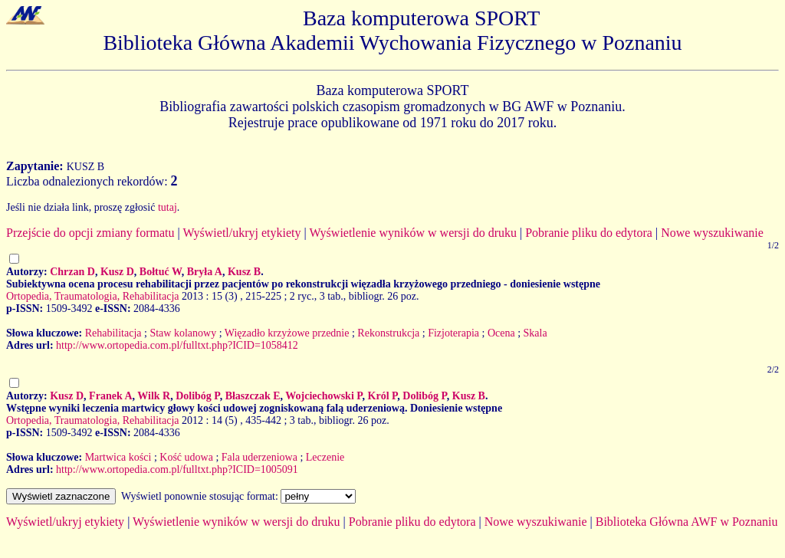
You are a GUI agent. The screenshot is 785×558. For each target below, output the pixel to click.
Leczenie (325, 457)
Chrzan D (72, 271)
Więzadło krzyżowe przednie (287, 333)
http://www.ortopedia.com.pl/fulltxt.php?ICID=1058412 (177, 345)
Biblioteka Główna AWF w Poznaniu (687, 521)
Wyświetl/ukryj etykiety (241, 232)
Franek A (110, 396)
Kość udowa (186, 457)
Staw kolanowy (182, 333)
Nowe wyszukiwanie (712, 232)
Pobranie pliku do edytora (588, 232)
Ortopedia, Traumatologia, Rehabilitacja (92, 296)
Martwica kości (118, 457)
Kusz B (244, 271)
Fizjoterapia (453, 333)
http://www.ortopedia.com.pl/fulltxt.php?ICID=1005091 (177, 469)
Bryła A (204, 271)
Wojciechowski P (323, 396)
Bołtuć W (161, 271)
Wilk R (153, 396)
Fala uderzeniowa (259, 457)
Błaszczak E (253, 396)
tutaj (167, 207)
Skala (535, 333)
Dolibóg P (197, 396)
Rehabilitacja (113, 333)
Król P (383, 396)
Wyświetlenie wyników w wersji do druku (413, 232)
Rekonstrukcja (388, 333)
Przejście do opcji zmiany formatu (90, 232)
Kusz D (117, 271)
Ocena (501, 333)
